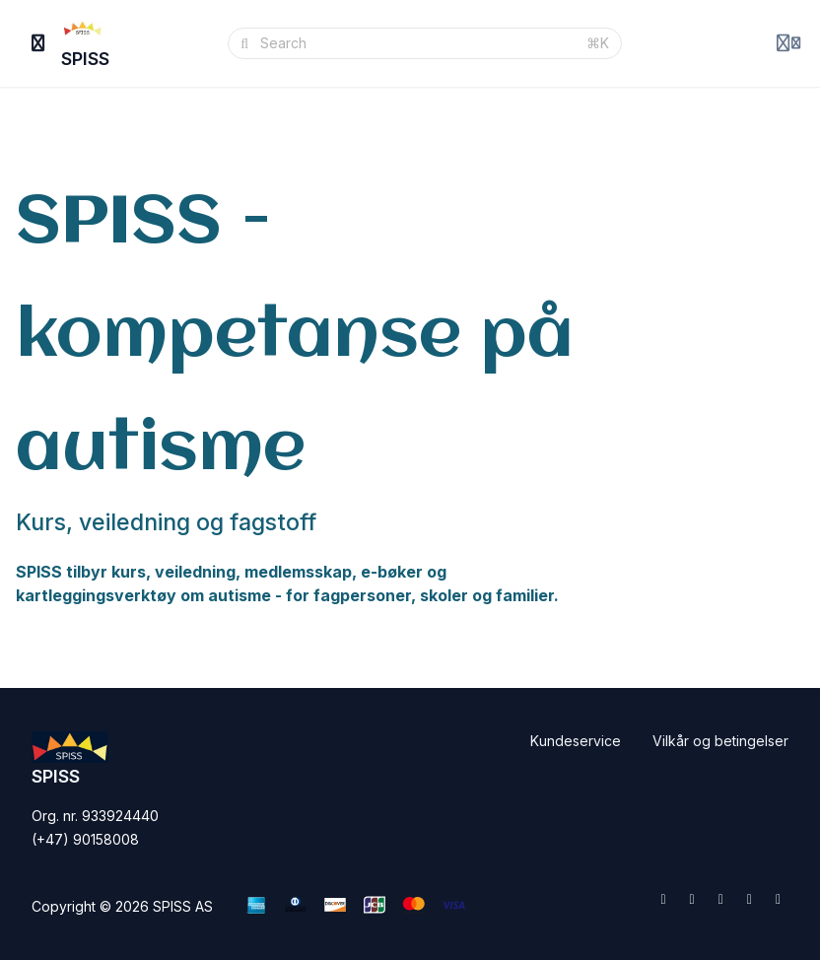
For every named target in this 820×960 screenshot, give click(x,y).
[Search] (417, 43)
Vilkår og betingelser (720, 740)
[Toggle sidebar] (38, 43)
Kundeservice (575, 740)
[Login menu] (788, 43)
